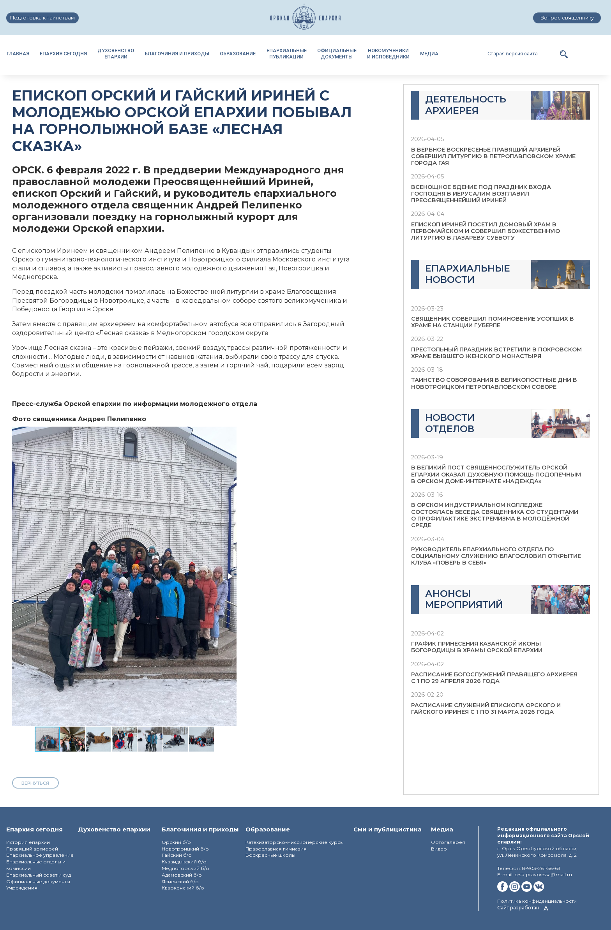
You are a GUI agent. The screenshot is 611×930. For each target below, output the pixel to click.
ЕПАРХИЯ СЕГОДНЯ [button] (63, 53)
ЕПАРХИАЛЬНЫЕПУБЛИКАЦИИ (287, 54)
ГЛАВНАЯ (18, 53)
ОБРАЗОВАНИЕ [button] (238, 53)
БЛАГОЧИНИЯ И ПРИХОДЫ (177, 53)
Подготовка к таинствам (42, 18)
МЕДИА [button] (429, 53)
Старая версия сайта (512, 53)
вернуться (35, 783)
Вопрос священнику (567, 18)
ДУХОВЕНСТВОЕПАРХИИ (115, 54)
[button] (564, 53)
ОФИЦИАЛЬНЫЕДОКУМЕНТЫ (337, 54)
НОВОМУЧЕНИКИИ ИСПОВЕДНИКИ (388, 54)
